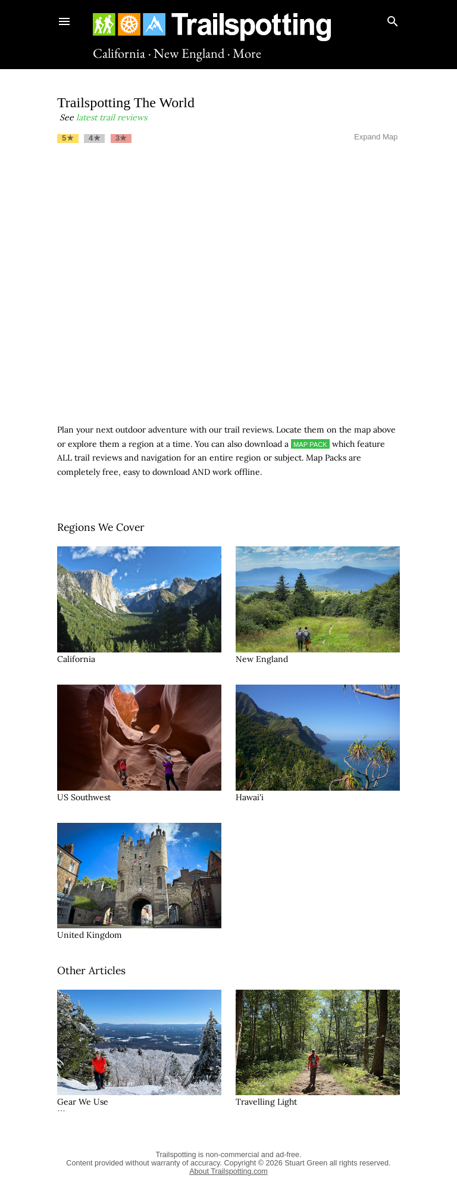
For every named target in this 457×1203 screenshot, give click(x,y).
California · (122, 53)
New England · (192, 53)
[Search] (393, 18)
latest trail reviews (111, 117)
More (247, 53)
